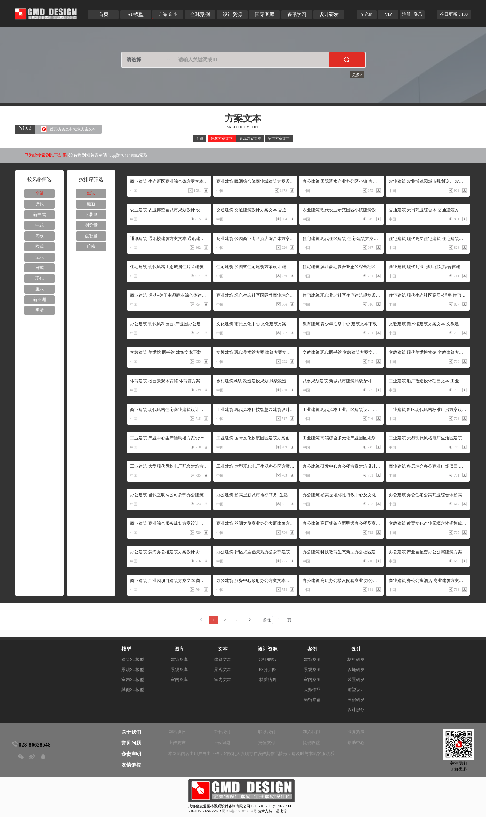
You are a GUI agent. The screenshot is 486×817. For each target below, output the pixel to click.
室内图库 (179, 679)
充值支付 (266, 742)
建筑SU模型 (133, 659)
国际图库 (264, 14)
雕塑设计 (355, 689)
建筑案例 (312, 659)
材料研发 (355, 659)
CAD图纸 (267, 659)
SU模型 (136, 14)
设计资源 (232, 14)
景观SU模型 (133, 669)
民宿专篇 (312, 699)
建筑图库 (179, 659)
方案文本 (168, 14)
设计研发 (329, 14)
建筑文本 (222, 659)
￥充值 (366, 14)
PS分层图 (267, 669)
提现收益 (311, 742)
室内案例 (312, 679)
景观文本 (222, 669)
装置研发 (355, 679)
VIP (388, 14)
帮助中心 (355, 742)
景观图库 (179, 669)
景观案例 (312, 669)
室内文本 (222, 679)
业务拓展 (355, 732)
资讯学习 (296, 14)
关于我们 (221, 732)
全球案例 (200, 14)
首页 (103, 14)
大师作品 (312, 689)
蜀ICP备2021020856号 (239, 811)
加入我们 (311, 732)
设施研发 (355, 669)
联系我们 (266, 732)
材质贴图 (267, 679)
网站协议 (177, 732)
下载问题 (221, 742)
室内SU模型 (133, 679)
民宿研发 (355, 699)
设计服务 (355, 709)
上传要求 (177, 742)
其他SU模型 (133, 689)
